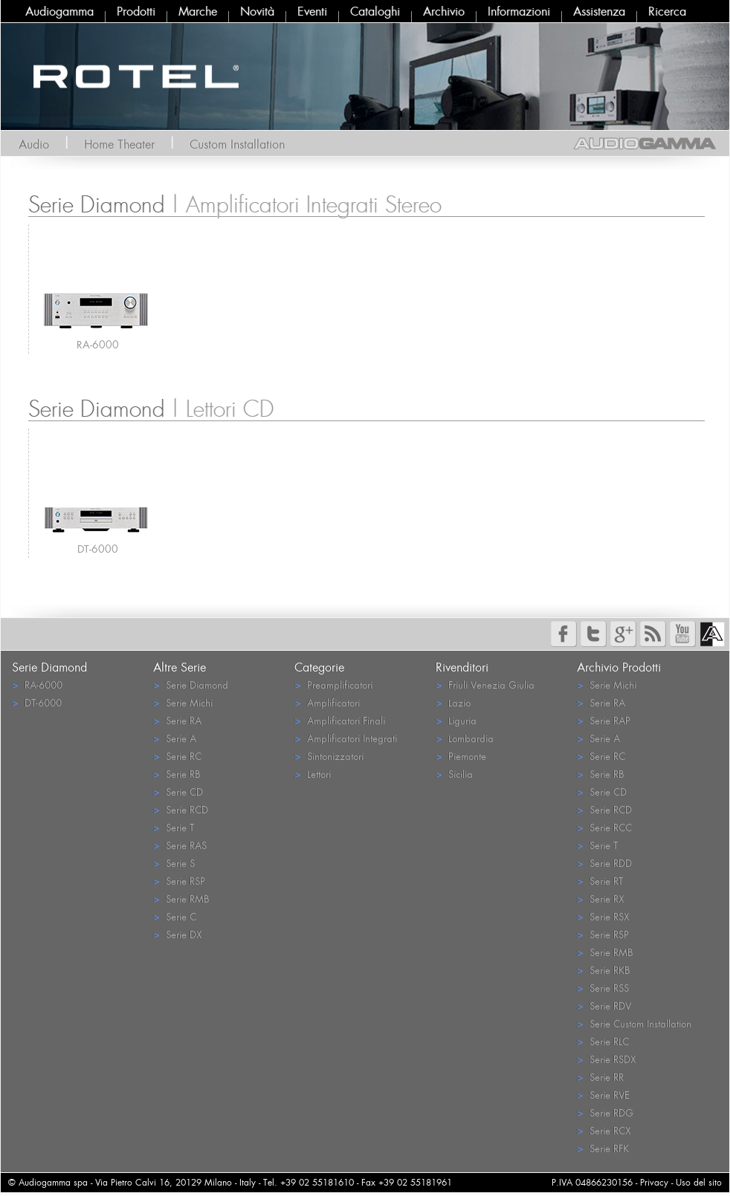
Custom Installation (237, 144)
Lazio (453, 702)
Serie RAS (180, 845)
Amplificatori (327, 702)
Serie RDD (604, 863)
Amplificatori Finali (339, 720)
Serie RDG (605, 1112)
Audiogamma (59, 11)
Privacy (654, 1182)
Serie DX (177, 934)
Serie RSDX (606, 1059)
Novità (257, 11)
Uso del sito (699, 1182)
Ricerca (667, 11)
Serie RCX (603, 1130)
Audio (34, 144)
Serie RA (177, 720)
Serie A (174, 738)
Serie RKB (603, 970)
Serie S (174, 863)
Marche (197, 11)
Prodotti (136, 11)
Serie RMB (181, 898)
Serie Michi (183, 702)
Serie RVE (603, 1095)
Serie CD (178, 791)
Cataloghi (375, 11)
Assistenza (599, 11)
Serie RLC (603, 1041)
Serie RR (600, 1077)
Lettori (312, 774)
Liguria (456, 720)
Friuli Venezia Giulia (485, 684)
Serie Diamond (190, 684)
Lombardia (465, 738)
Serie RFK (603, 1148)
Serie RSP (179, 881)
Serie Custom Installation (634, 1023)
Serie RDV (604, 1005)
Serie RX (600, 898)
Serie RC (177, 756)
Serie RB (176, 774)
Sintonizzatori (329, 756)
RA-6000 (98, 344)
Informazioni (519, 11)
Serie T (173, 827)
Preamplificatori (333, 684)
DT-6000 (97, 549)
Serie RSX (603, 916)
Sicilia (454, 774)
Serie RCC (604, 827)
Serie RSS (603, 988)
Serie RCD (180, 809)
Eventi (312, 11)
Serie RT (600, 881)
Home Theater (119, 144)
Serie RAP (603, 720)
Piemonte (461, 756)
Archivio (444, 11)
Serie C (174, 916)
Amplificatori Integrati (345, 738)
